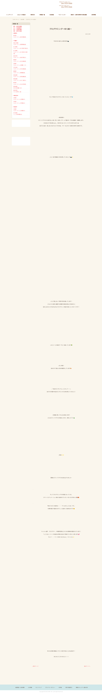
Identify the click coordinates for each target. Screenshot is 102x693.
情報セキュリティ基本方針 (82, 687)
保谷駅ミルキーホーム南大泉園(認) (19, 36)
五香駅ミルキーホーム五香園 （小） (20, 64)
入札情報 (30, 687)
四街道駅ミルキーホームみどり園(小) (19, 79)
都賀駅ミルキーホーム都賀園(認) (19, 72)
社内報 (60, 687)
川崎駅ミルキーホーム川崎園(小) (19, 98)
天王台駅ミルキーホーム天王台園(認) (19, 68)
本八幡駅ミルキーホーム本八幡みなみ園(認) (20, 52)
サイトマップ (39, 687)
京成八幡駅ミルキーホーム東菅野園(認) (19, 43)
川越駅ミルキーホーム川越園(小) (19, 109)
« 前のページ (35, 666)
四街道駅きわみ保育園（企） (17, 87)
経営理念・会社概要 (19, 687)
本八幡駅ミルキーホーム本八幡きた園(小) (20, 47)
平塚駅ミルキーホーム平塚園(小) (19, 102)
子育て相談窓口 (68, 687)
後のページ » (87, 666)
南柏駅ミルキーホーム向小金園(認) (19, 60)
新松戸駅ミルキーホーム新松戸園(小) (19, 56)
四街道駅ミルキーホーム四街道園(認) (19, 75)
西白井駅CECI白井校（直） (17, 91)
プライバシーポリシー (50, 687)
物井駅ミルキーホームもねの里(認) (19, 83)
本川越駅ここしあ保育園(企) (17, 113)
